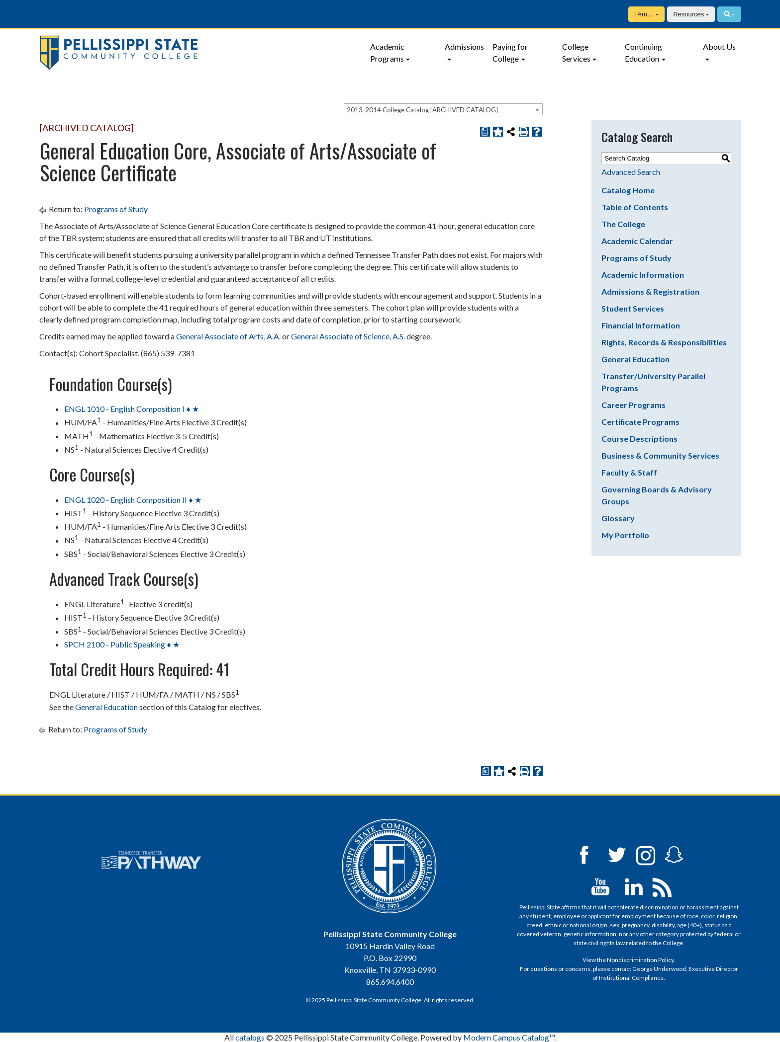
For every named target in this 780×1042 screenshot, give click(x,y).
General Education (635, 359)
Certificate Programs (640, 421)
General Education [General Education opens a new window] (106, 707)
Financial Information (640, 325)
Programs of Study (116, 209)
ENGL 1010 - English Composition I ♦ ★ (131, 408)
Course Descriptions (639, 438)
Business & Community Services (660, 455)
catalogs (250, 1037)
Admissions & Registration (650, 291)
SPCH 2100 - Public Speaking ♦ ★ (121, 644)
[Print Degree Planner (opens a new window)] (485, 131)
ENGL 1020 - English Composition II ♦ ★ (132, 499)
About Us (719, 46)
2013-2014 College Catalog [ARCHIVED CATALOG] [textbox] (422, 110)
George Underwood (659, 968)
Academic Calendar (637, 240)
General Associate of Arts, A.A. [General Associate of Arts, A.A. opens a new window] (228, 336)
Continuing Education (643, 52)
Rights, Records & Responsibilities (664, 342)
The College (623, 224)
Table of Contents (634, 207)
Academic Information (642, 274)
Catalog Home (628, 190)
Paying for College (510, 52)
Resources (688, 14)
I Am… (644, 14)
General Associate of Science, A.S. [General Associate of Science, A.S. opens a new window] (348, 336)
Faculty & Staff (629, 472)
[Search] (729, 14)
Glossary (618, 518)
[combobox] (443, 109)
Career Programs (633, 404)
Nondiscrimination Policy (640, 959)
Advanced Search (630, 171)
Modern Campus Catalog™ (508, 1037)
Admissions (464, 46)
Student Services (632, 308)
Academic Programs (387, 52)
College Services (576, 52)
